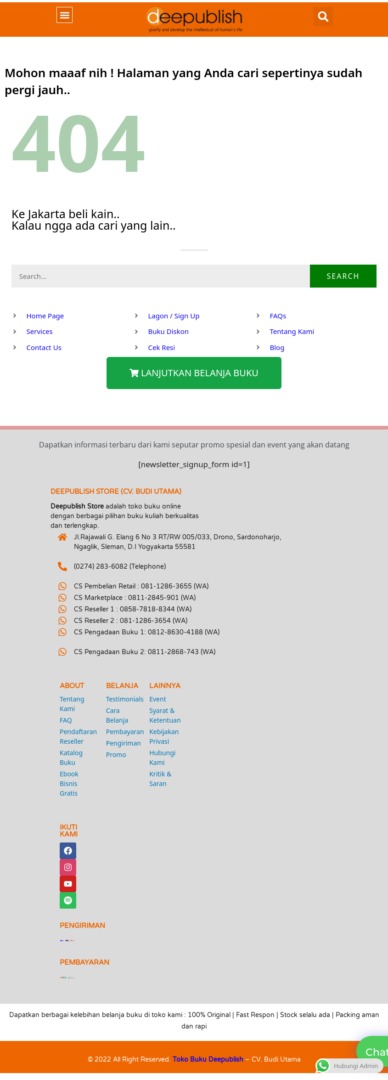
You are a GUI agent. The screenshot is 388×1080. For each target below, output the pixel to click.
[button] (64, 15)
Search (343, 276)
